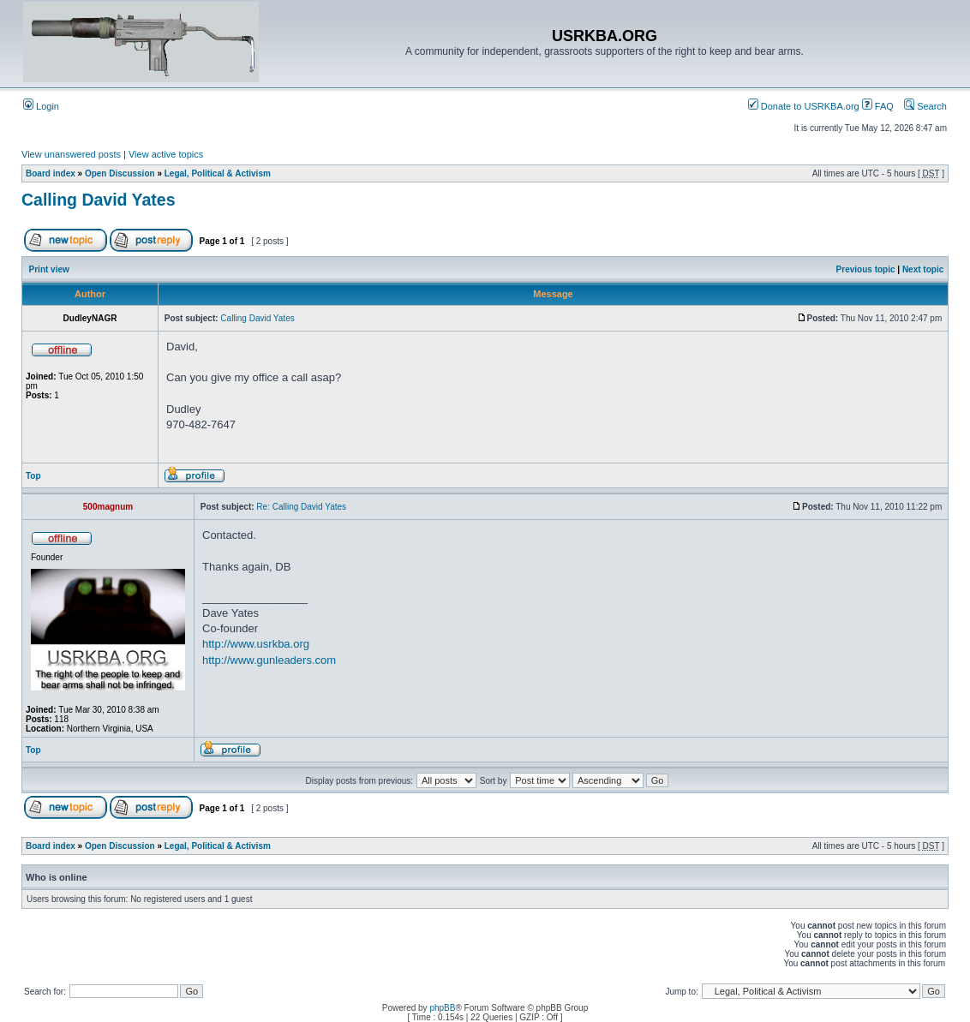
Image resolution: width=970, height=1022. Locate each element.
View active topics (166, 154)
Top (33, 476)
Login (41, 106)
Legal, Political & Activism (218, 173)
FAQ (878, 106)
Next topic (922, 269)
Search (925, 106)
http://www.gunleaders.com (269, 660)
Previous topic (865, 269)
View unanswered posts (71, 154)
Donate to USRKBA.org (803, 106)
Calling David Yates (98, 199)
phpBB (442, 1008)
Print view (49, 269)
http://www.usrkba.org (255, 643)
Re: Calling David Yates (301, 506)
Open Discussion (120, 173)
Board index (50, 173)
